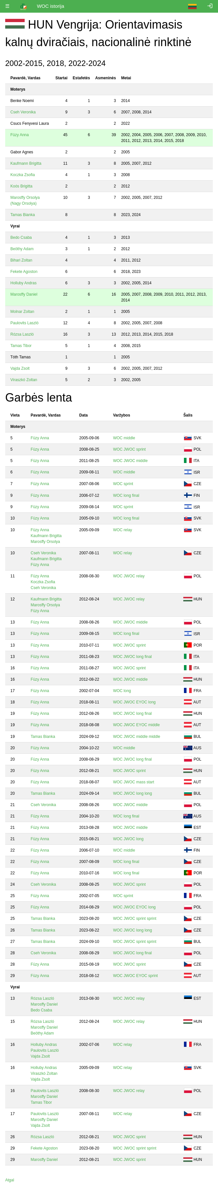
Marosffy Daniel (23, 294)
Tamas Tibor (20, 345)
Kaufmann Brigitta (25, 163)
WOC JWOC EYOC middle (136, 725)
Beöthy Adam (21, 249)
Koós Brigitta (21, 186)
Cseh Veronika (23, 112)
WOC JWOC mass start (133, 782)
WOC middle (124, 438)
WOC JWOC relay (128, 576)
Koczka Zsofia (22, 175)
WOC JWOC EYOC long (134, 702)
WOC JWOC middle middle (136, 736)
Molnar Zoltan (22, 311)
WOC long (122, 690)
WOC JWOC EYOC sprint (135, 975)
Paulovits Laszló (24, 323)
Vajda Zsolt (20, 368)
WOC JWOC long (128, 839)
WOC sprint (123, 484)
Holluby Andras (23, 283)
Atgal (9, 1180)
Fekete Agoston (23, 271)
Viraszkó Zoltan (23, 380)
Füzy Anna (19, 135)
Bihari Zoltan (21, 260)
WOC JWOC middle (130, 460)
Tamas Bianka (22, 214)
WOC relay (122, 530)
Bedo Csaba (21, 237)
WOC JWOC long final (132, 656)
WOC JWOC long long (132, 793)
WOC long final (126, 495)
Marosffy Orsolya (45, 541)
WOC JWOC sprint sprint (134, 918)
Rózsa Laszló (22, 334)
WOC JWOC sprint (129, 449)
